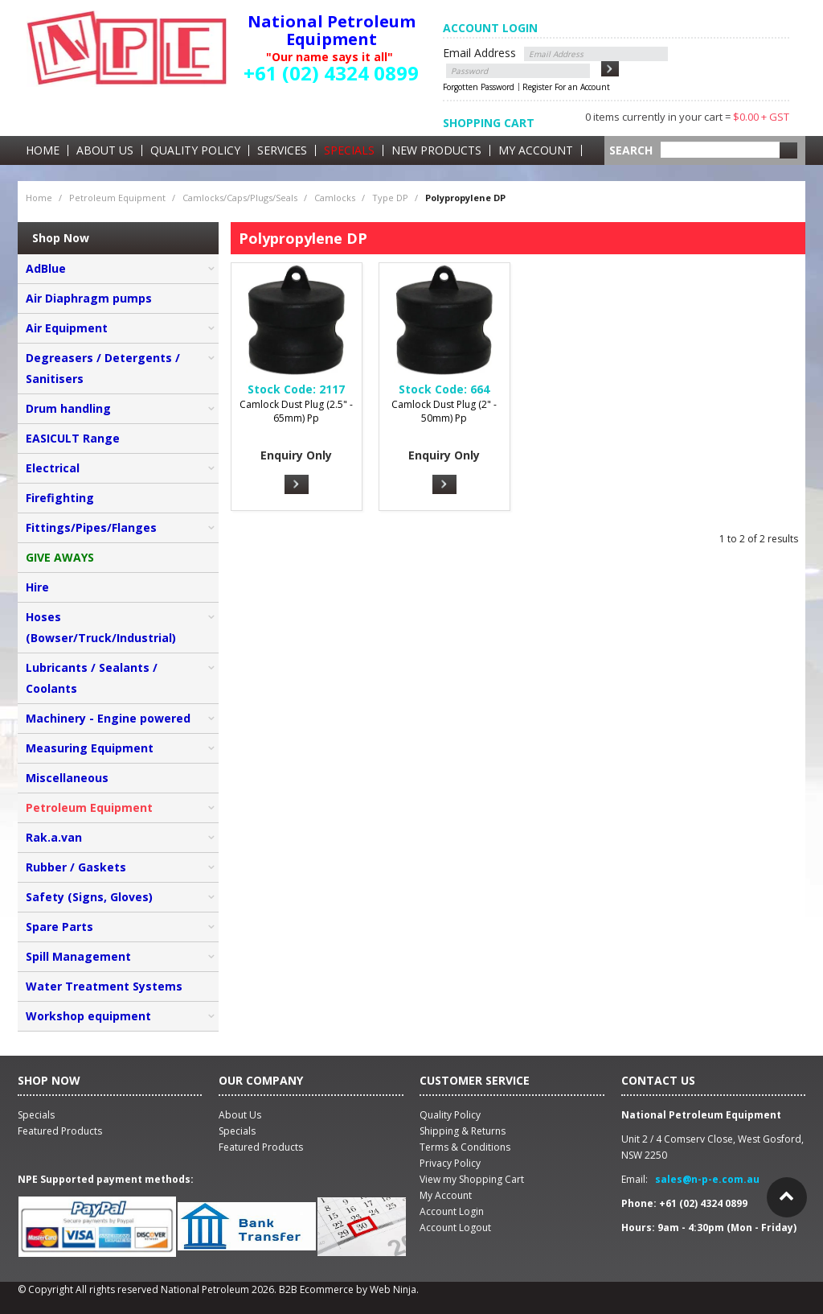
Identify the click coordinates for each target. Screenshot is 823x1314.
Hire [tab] (37, 587)
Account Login (452, 1211)
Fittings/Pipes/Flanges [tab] (91, 527)
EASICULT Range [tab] (73, 438)
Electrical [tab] (53, 468)
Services (282, 150)
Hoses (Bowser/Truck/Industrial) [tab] (101, 627)
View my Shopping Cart (472, 1179)
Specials (349, 150)
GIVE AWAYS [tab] (60, 557)
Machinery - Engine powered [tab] (108, 718)
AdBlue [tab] (46, 268)
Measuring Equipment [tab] (90, 748)
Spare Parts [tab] (59, 926)
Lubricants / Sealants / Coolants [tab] (92, 678)
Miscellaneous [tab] (67, 777)
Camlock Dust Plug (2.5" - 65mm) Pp (296, 411)
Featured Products (261, 1147)
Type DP (390, 198)
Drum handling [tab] (68, 408)
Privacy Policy (450, 1163)
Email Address (479, 52)
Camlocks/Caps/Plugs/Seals (239, 198)
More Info (297, 484)
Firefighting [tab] (60, 497)
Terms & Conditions (465, 1147)
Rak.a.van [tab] (54, 837)
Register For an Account (566, 87)
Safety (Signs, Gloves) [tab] (89, 896)
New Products (436, 150)
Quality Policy (195, 150)
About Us (104, 150)
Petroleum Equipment (117, 198)
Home (42, 150)
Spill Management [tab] (78, 956)
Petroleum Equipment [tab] (89, 807)
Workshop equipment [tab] (88, 1016)
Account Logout (455, 1227)
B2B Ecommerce (316, 1289)
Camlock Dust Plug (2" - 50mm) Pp (444, 411)
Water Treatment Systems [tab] (104, 986)
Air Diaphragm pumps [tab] (89, 298)
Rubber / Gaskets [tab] (76, 867)
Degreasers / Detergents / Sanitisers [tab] (103, 368)
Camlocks (334, 198)
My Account (535, 150)
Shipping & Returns (463, 1131)
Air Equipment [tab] (67, 328)
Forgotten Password (478, 87)
